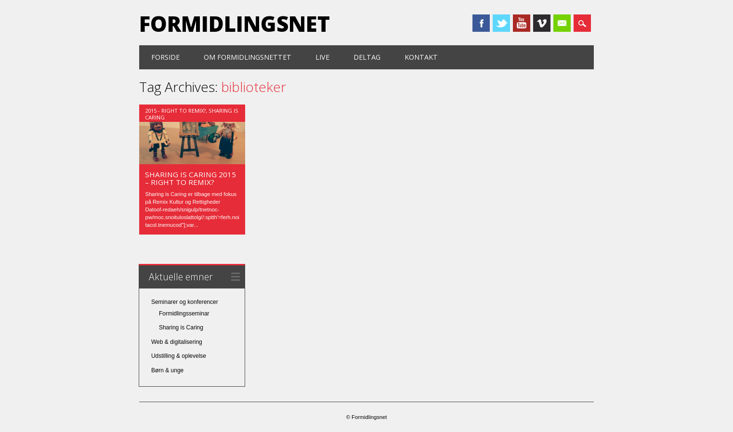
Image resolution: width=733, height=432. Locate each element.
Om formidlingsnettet (247, 57)
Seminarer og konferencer (184, 302)
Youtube (521, 23)
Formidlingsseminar (184, 313)
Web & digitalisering (176, 342)
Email (562, 23)
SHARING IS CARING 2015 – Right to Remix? (190, 178)
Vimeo (541, 23)
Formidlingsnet (234, 23)
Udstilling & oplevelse (178, 356)
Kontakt (421, 57)
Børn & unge (167, 370)
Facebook (481, 23)
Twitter (501, 23)
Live (322, 57)
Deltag (366, 57)
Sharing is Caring (181, 327)
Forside (165, 57)
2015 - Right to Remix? (175, 110)
